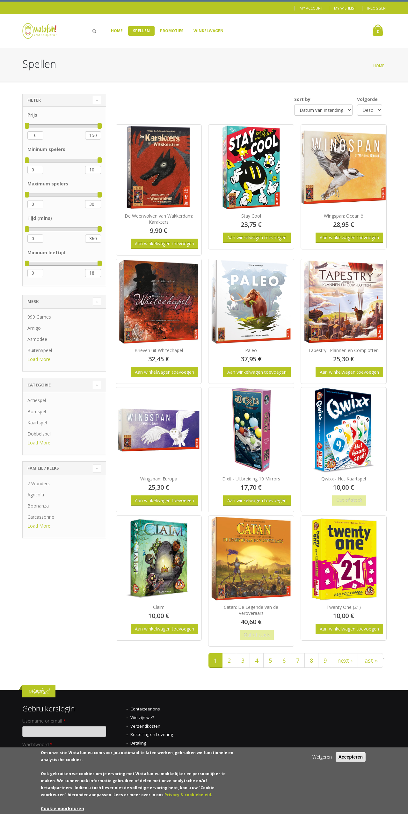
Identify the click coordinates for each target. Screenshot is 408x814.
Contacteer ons (145, 709)
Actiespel (36, 400)
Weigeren (322, 757)
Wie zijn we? (142, 717)
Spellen (141, 30)
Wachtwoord (37, 744)
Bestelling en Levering (151, 734)
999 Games (39, 317)
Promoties (171, 30)
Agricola (35, 495)
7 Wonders (38, 483)
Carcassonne (40, 517)
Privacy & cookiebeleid (187, 795)
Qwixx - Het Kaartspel (343, 479)
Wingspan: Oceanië (343, 216)
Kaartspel (37, 423)
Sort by (302, 99)
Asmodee (37, 339)
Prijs (32, 115)
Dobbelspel (39, 434)
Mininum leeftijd (46, 252)
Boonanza (38, 506)
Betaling (138, 743)
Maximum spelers (47, 184)
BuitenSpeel (39, 350)
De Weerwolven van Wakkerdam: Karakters (159, 219)
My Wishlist (345, 8)
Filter (34, 100)
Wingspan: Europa (158, 479)
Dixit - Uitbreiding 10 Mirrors (251, 479)
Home (117, 30)
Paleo (251, 350)
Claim (158, 607)
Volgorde (367, 99)
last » (370, 660)
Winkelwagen (208, 30)
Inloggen (376, 8)
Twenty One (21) (343, 607)
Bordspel (36, 411)
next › (345, 660)
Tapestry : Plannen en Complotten (343, 350)
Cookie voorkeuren (62, 809)
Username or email (44, 721)
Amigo (34, 328)
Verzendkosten (145, 726)
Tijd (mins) (39, 218)
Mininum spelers (46, 149)
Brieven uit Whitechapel (159, 350)
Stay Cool (251, 216)
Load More (38, 359)
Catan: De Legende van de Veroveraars (251, 610)
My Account (311, 8)
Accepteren (351, 757)
